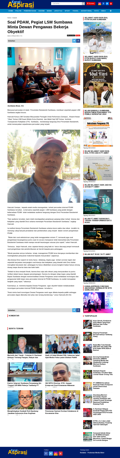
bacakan (71, 35)
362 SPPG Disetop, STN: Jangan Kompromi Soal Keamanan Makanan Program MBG (60, 385)
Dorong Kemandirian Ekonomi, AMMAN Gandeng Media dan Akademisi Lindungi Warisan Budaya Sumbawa (101, 361)
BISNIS (49, 11)
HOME (10, 11)
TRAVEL (75, 11)
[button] (111, 10)
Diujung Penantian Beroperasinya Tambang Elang (102, 334)
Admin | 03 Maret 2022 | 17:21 (14, 35)
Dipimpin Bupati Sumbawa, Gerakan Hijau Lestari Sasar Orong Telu (103, 372)
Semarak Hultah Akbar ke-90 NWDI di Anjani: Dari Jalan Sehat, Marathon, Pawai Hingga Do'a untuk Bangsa (102, 436)
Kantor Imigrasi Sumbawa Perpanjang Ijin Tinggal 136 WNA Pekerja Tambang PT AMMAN (24, 385)
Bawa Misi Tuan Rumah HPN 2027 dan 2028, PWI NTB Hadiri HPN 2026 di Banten (102, 347)
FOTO (96, 11)
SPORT (67, 11)
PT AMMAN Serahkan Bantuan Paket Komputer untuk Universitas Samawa (103, 385)
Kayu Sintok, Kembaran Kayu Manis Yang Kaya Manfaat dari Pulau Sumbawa (102, 323)
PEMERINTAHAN (30, 11)
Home (9, 18)
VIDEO (103, 11)
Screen (90, 3)
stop (78, 35)
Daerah (15, 18)
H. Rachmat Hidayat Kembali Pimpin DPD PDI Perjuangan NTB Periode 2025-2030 (102, 411)
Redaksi (83, 453)
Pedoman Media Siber (96, 453)
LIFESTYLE (58, 11)
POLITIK (18, 11)
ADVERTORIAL (86, 11)
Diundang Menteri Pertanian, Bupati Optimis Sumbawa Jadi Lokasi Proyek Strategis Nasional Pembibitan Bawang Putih (102, 399)
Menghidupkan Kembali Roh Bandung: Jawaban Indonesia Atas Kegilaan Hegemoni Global (23, 413)
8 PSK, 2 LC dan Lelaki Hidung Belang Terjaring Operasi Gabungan (102, 422)
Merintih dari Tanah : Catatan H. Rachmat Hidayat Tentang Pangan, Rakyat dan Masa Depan (24, 357)
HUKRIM (41, 11)
